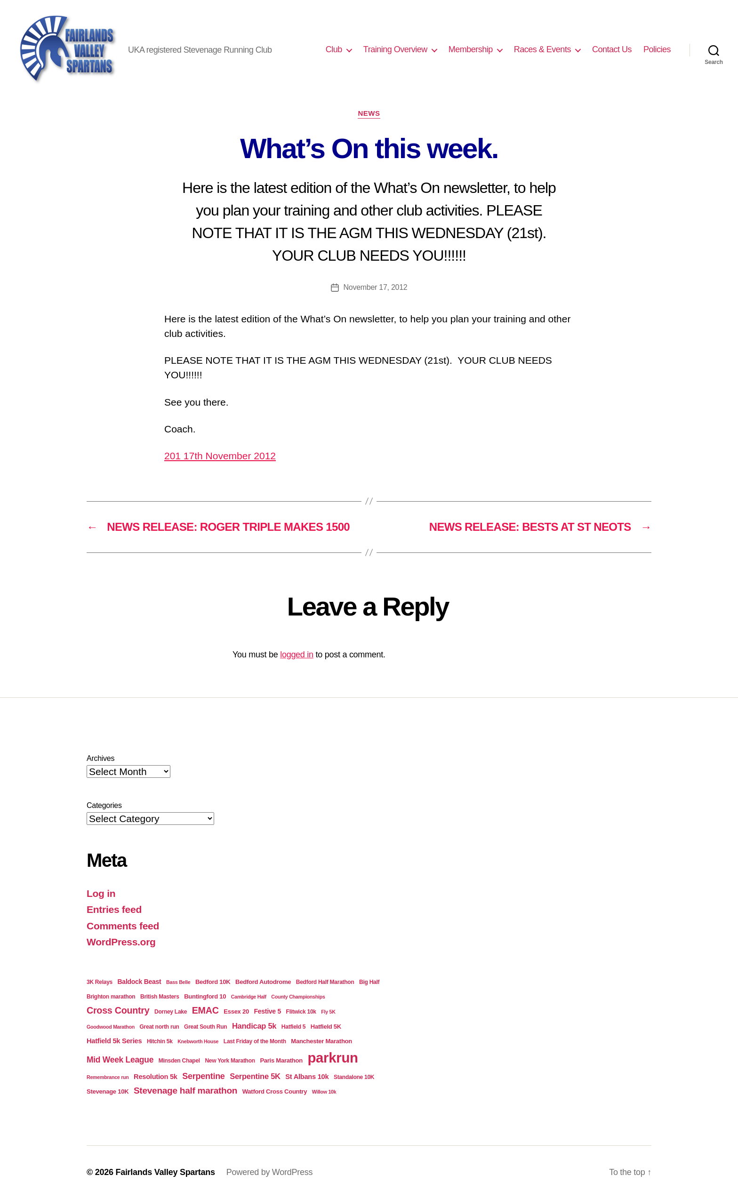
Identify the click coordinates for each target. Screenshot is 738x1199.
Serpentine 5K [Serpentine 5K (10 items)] (255, 1076)
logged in (296, 654)
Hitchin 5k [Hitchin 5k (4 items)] (160, 1041)
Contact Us (612, 49)
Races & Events (542, 49)
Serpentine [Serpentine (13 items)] (203, 1076)
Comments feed (123, 925)
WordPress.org (121, 941)
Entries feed (114, 909)
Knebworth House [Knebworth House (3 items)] (197, 1041)
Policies (657, 49)
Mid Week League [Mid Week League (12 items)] (120, 1059)
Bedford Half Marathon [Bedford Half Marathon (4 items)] (325, 982)
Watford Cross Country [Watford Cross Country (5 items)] (274, 1091)
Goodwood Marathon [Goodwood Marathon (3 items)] (111, 1027)
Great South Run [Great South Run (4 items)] (205, 1026)
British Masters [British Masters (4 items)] (159, 996)
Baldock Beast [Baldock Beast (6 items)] (139, 981)
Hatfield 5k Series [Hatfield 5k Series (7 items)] (114, 1041)
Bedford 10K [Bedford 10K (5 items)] (213, 981)
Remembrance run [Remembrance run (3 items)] (108, 1077)
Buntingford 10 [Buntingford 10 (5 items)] (205, 996)
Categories (104, 805)
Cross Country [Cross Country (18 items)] (118, 1010)
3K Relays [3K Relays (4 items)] (99, 982)
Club (334, 49)
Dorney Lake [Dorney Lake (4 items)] (170, 1011)
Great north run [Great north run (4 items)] (159, 1026)
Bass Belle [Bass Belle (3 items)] (178, 982)
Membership (471, 49)
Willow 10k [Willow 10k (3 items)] (324, 1092)
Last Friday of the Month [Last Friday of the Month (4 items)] (255, 1041)
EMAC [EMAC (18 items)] (205, 1010)
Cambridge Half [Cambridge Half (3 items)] (248, 996)
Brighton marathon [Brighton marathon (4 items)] (111, 996)
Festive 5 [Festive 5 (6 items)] (267, 1011)
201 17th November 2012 (220, 455)
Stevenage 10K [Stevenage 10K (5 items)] (107, 1091)
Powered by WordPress (269, 1172)
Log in (101, 893)
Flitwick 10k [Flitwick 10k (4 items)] (301, 1011)
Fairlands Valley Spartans (165, 1172)
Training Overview (395, 49)
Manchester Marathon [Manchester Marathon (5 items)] (321, 1041)
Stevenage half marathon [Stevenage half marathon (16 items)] (185, 1090)
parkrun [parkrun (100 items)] (332, 1057)
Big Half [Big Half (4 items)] (369, 982)
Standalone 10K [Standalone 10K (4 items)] (354, 1077)
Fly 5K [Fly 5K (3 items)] (328, 1012)
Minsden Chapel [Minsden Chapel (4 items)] (179, 1060)
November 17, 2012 (376, 287)
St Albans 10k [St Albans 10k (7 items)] (307, 1076)
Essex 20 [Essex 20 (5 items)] (236, 1011)
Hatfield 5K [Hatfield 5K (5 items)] (326, 1026)
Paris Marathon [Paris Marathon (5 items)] (281, 1060)
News (369, 113)
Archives (100, 758)
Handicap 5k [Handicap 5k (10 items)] (254, 1026)
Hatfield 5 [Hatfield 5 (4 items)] (293, 1026)
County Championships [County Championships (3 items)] (298, 996)
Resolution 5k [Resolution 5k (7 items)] (155, 1076)
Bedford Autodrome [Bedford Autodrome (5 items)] (263, 981)
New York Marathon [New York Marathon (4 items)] (230, 1060)
